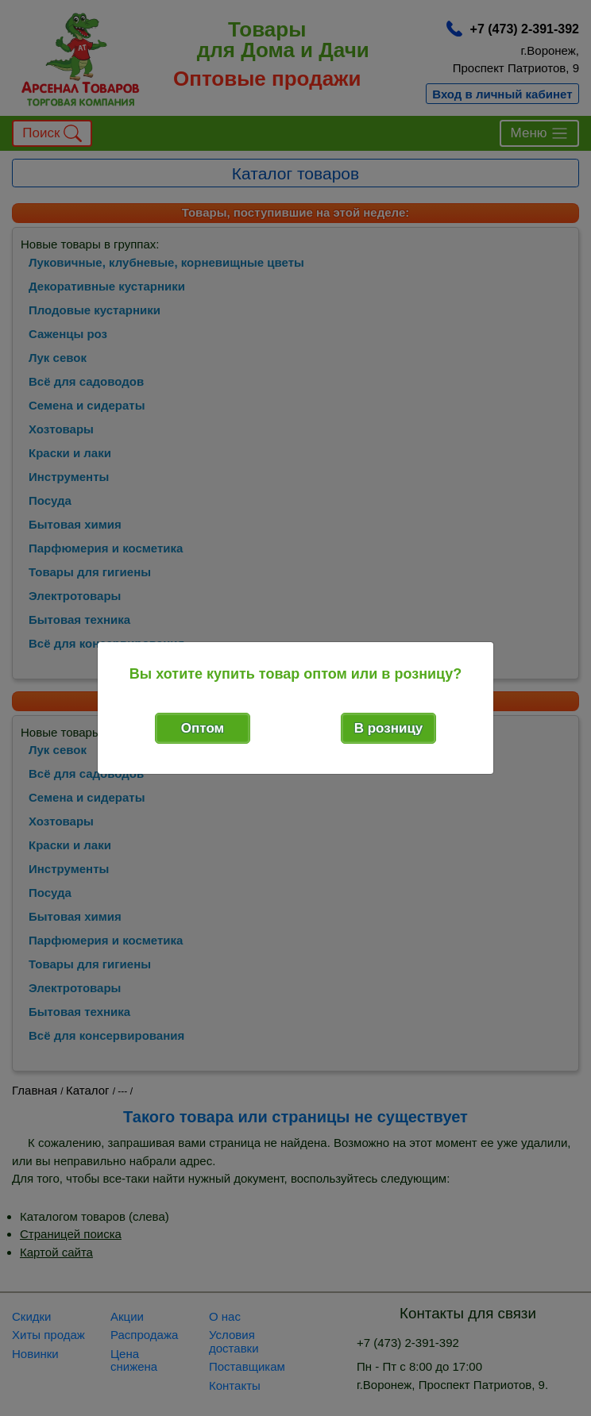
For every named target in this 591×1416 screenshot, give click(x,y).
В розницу (388, 728)
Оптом (202, 728)
